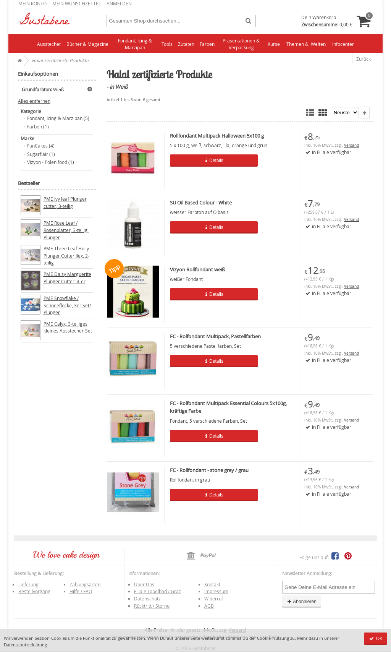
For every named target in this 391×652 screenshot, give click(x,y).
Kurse (274, 44)
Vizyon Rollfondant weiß (197, 269)
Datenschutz (147, 598)
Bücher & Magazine (87, 44)
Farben (207, 44)
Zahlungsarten (84, 584)
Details (207, 160)
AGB (209, 606)
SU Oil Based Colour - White (201, 202)
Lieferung (28, 584)
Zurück (363, 59)
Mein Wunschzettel (76, 3)
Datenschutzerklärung (25, 644)
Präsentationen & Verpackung (241, 44)
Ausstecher (49, 44)
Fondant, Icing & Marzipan (135, 44)
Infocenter (343, 44)
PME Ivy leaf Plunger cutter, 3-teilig (65, 202)
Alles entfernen (34, 101)
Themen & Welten (306, 44)
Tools (167, 44)
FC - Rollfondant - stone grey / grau (209, 470)
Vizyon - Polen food (47, 162)
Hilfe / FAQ (80, 591)
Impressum (216, 591)
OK (375, 638)
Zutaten (186, 44)
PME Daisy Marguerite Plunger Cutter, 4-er (67, 277)
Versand (351, 145)
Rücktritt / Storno (152, 606)
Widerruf (213, 598)
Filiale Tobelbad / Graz (157, 591)
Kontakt (212, 584)
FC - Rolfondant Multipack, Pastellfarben (215, 336)
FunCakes (37, 146)
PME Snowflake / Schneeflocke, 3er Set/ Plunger (67, 305)
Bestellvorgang (34, 591)
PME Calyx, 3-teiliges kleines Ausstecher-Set (68, 327)
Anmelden (119, 3)
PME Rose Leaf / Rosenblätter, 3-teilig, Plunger (66, 230)
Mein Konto (32, 3)
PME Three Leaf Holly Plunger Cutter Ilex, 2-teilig (66, 255)
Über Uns (144, 584)
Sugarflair (37, 154)
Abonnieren (302, 601)
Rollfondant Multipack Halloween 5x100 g (217, 135)
